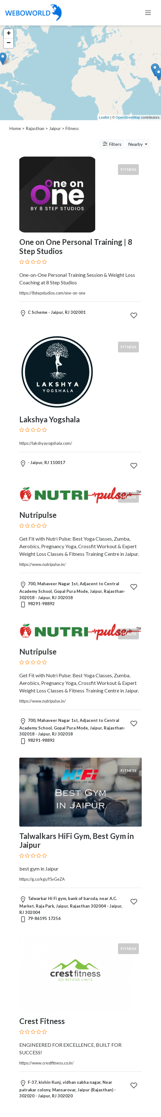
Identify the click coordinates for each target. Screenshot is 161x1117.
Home (15, 128)
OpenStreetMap (128, 117)
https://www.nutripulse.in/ (42, 564)
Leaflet (104, 117)
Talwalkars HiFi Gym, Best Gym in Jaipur (76, 840)
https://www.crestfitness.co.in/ (46, 1062)
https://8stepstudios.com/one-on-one (52, 292)
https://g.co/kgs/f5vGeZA (42, 879)
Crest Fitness (42, 1021)
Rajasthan (35, 128)
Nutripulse (38, 514)
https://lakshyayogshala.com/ (45, 443)
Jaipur (55, 128)
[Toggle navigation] (148, 12)
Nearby (136, 144)
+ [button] (9, 34)
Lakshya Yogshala (49, 419)
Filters (111, 144)
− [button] (9, 43)
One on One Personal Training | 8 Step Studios (75, 246)
